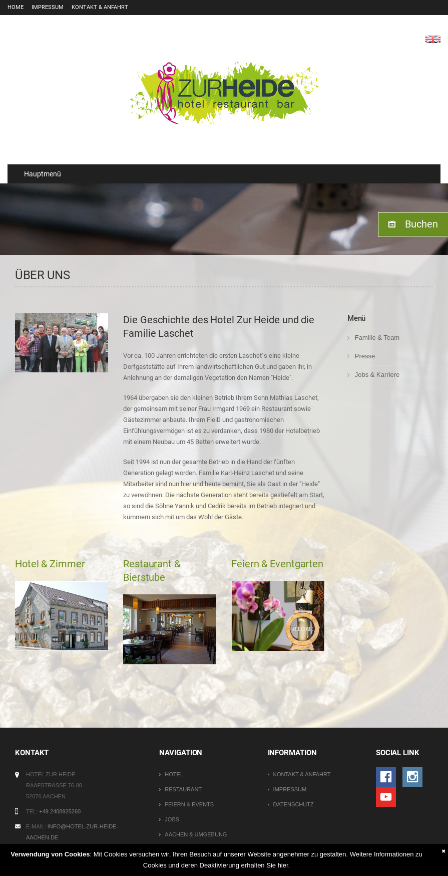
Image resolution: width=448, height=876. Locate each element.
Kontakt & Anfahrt (100, 7)
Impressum (48, 7)
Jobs (172, 819)
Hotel (174, 774)
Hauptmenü (38, 174)
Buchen (421, 224)
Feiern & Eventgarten (277, 564)
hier (283, 865)
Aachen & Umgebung (196, 834)
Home (16, 7)
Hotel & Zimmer (50, 564)
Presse (365, 356)
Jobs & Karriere (377, 374)
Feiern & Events (189, 804)
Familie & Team (377, 337)
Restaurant (183, 789)
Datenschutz (293, 804)
